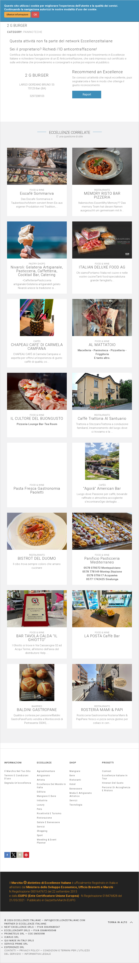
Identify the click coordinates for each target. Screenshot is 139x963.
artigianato (43, 775)
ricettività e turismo (49, 813)
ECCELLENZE (44, 762)
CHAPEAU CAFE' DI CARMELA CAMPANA (37, 347)
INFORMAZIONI (13, 762)
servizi (41, 826)
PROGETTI (108, 762)
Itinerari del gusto (112, 783)
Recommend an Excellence (97, 72)
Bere (72, 775)
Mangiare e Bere (46, 796)
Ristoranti (75, 780)
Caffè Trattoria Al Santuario (102, 418)
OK (35, 14)
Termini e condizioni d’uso (16, 777)
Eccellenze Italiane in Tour (115, 777)
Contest (106, 771)
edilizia (41, 792)
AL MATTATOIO (102, 345)
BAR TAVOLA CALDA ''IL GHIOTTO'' (37, 638)
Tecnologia (76, 805)
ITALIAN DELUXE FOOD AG (102, 267)
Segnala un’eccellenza (17, 783)
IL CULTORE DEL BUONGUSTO (37, 418)
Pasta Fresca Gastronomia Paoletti (37, 490)
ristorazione (44, 818)
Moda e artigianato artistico (81, 794)
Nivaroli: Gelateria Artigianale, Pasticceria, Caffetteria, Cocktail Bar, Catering (37, 271)
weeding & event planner (46, 841)
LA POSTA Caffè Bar (102, 636)
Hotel (73, 784)
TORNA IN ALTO (120, 922)
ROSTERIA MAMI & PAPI (102, 710)
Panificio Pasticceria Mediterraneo (102, 560)
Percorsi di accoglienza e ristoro (116, 789)
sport (40, 835)
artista (41, 780)
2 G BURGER (37, 75)
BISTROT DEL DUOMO (37, 558)
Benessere (76, 788)
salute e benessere (48, 822)
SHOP (73, 762)
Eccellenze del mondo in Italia (51, 786)
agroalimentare (46, 771)
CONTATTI (10, 950)
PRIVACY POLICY (30, 950)
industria (42, 800)
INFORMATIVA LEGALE (37, 954)
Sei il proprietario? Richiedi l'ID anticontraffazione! (53, 49)
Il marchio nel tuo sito (17, 771)
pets (39, 809)
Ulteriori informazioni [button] (17, 14)
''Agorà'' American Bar (102, 488)
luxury (41, 805)
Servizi (73, 800)
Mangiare (75, 771)
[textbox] (102, 354)
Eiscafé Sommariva (37, 193)
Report (87, 94)
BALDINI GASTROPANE (37, 710)
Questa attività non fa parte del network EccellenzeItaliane (61, 41)
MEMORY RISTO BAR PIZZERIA (102, 195)
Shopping (42, 831)
